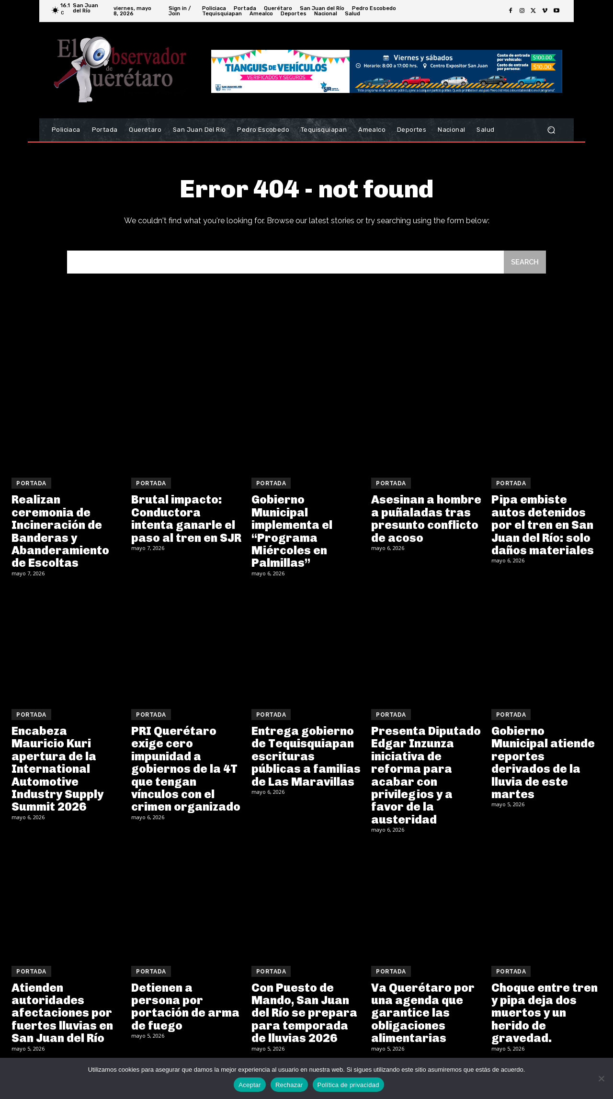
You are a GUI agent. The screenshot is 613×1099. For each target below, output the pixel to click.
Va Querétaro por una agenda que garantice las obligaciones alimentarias (423, 1014)
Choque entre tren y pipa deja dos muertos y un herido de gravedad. (544, 1014)
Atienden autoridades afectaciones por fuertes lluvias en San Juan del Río (62, 1014)
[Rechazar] (601, 1078)
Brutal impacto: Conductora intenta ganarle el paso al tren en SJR (186, 519)
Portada (31, 484)
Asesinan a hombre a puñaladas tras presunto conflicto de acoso (426, 519)
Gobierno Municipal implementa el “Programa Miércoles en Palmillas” (291, 532)
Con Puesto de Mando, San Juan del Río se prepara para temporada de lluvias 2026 (304, 1014)
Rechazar (289, 1084)
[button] (551, 130)
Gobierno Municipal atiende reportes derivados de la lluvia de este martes (543, 763)
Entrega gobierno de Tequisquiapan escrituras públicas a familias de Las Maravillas (306, 757)
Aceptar (249, 1084)
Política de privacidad (348, 1084)
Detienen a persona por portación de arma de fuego (185, 1007)
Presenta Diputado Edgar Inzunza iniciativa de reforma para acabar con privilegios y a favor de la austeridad (426, 776)
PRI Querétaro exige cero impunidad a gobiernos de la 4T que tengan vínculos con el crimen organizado (185, 769)
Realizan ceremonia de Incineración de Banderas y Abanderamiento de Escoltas (60, 532)
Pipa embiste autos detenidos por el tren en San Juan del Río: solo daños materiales (542, 525)
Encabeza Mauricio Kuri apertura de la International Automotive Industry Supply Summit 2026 (57, 769)
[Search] (524, 263)
